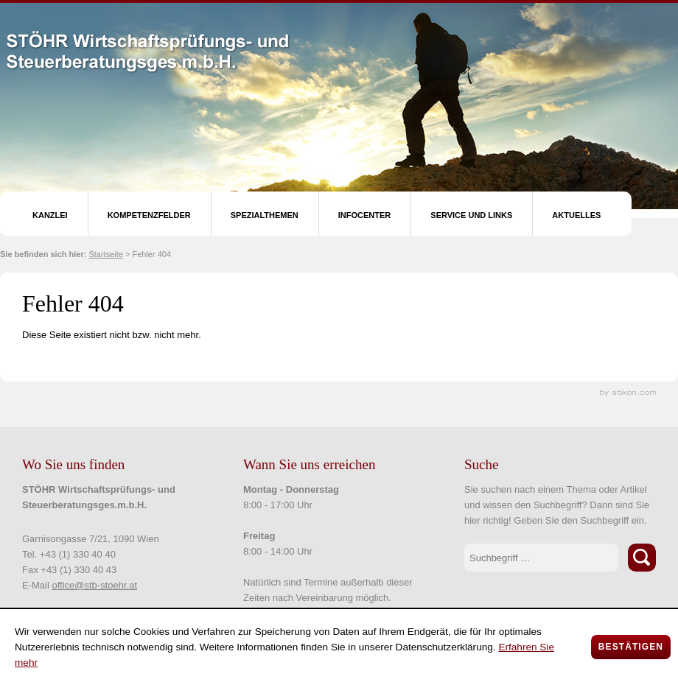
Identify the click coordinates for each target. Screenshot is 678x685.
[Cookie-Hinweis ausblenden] (631, 647)
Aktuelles (576, 215)
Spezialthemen (264, 215)
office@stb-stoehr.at (94, 585)
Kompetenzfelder (149, 215)
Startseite (105, 254)
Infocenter (364, 215)
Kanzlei (50, 215)
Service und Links (471, 215)
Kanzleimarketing (628, 393)
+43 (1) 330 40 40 (78, 554)
